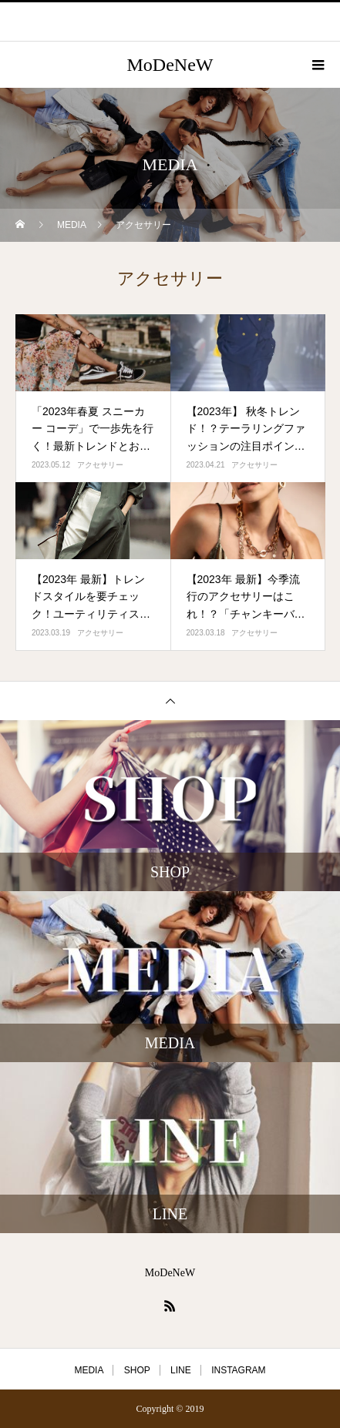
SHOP (137, 1370)
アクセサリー (100, 465)
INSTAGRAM (238, 1370)
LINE (180, 1370)
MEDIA (88, 1370)
